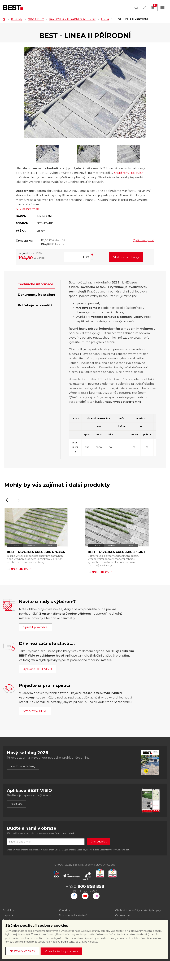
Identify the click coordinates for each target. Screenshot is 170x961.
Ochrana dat (122, 915)
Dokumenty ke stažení (72, 915)
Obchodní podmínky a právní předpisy (138, 910)
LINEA (105, 19)
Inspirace (8, 915)
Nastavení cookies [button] (22, 951)
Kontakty (64, 910)
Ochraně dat (122, 849)
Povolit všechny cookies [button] (61, 951)
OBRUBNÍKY (36, 19)
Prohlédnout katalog (23, 766)
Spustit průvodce (35, 627)
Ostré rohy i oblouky (128, 172)
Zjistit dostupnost (143, 240)
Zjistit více (17, 804)
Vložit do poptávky (126, 257)
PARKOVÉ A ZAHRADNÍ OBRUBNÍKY (72, 19)
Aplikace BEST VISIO (37, 669)
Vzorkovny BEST (35, 711)
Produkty (16, 19)
